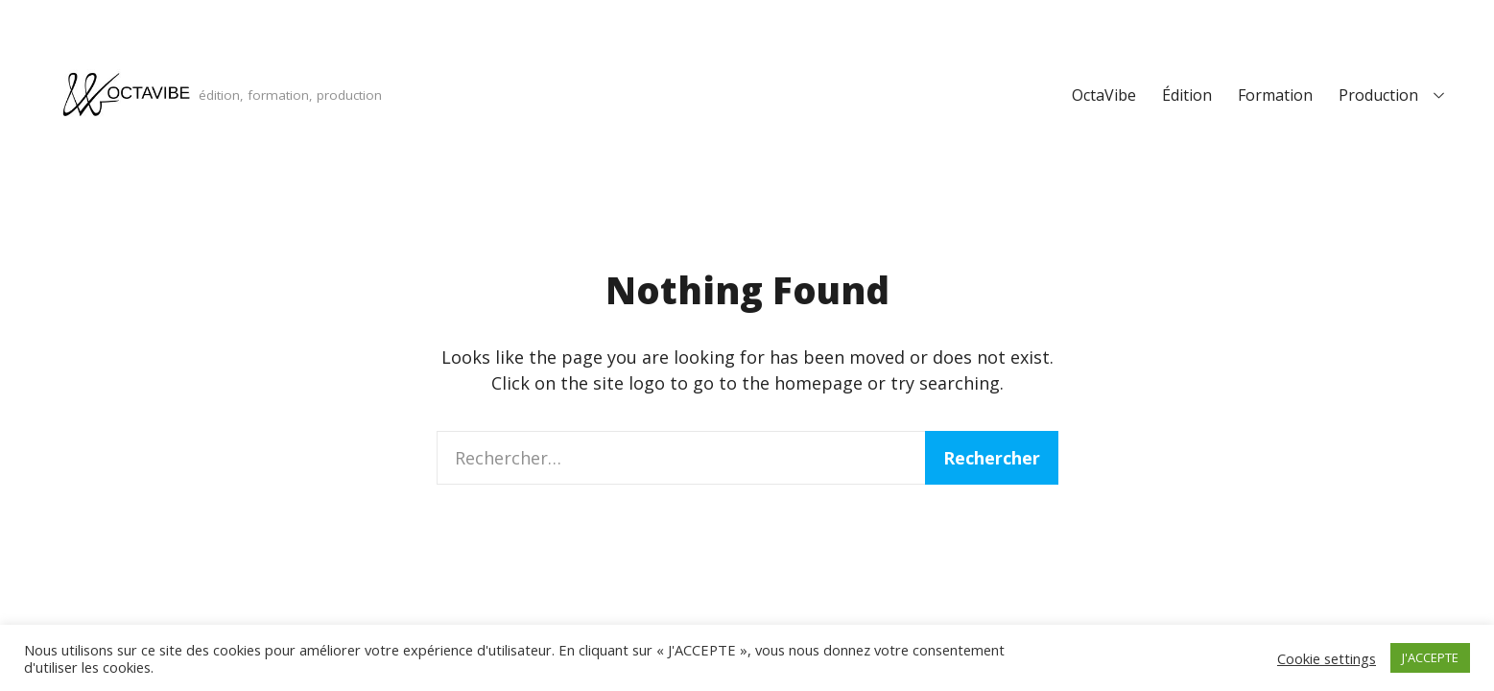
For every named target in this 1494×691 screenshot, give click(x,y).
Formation (1275, 95)
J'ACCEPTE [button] (1430, 657)
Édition (1187, 95)
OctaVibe (1104, 95)
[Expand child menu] (1438, 95)
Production (1378, 95)
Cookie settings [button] (1326, 658)
